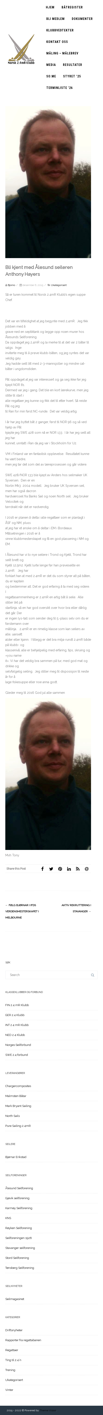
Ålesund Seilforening (19, 1188)
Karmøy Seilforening (18, 1208)
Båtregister (72, 7)
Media (51, 65)
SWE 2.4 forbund (16, 1054)
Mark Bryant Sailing (18, 1106)
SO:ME (51, 76)
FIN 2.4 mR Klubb (17, 1005)
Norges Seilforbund (18, 1045)
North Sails (12, 1116)
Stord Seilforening (17, 1258)
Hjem (50, 7)
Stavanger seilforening (20, 1248)
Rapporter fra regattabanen (23, 1340)
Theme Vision (48, 1410)
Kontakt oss (57, 42)
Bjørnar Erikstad (15, 1157)
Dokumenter (82, 19)
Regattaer (11, 1350)
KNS (8, 1218)
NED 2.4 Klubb (15, 1035)
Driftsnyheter (14, 1330)
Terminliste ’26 (59, 88)
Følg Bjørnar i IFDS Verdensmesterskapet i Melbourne (22, 911)
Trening (10, 1370)
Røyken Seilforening (18, 1228)
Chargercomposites (18, 1086)
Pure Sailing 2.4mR (18, 1125)
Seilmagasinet (14, 1299)
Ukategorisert (59, 285)
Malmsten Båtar (15, 1096)
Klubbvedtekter (60, 30)
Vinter (9, 1390)
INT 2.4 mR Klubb (17, 1025)
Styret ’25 (72, 76)
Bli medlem (55, 19)
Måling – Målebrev (62, 53)
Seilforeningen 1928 (18, 1238)
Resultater (72, 65)
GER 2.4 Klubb (14, 1015)
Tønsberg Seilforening (19, 1267)
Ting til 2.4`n (13, 1360)
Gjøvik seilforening (17, 1198)
